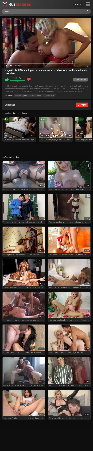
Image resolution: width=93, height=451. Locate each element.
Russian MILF (49, 96)
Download (80, 80)
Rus (19, 4)
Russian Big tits (21, 96)
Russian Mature (35, 96)
